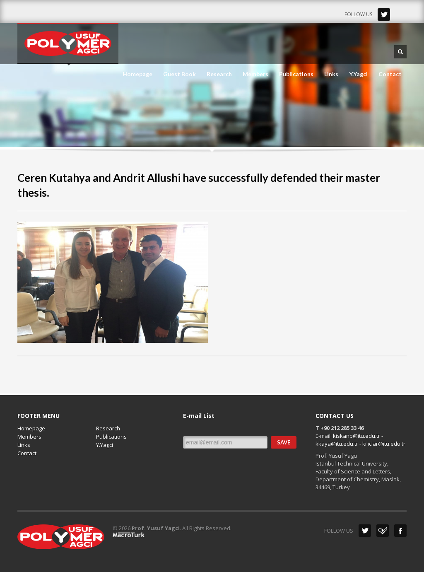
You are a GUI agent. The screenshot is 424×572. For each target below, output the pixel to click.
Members (253, 74)
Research (219, 74)
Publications (293, 74)
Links (331, 74)
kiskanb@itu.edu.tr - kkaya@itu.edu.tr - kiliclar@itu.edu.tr (360, 439)
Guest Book (179, 74)
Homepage (137, 74)
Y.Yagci (358, 74)
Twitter (384, 14)
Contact (390, 74)
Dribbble (382, 530)
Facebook (400, 530)
